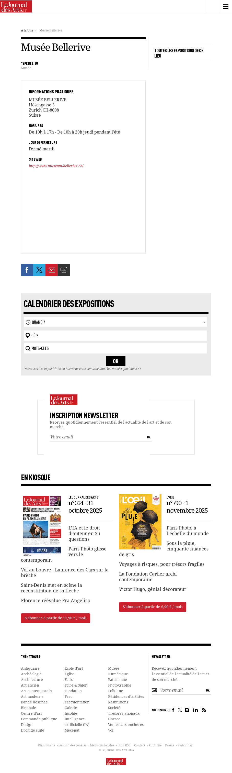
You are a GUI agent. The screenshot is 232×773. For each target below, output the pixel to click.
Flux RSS (124, 745)
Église (70, 674)
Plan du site (46, 745)
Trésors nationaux (124, 713)
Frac (68, 697)
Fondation (73, 691)
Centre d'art (31, 713)
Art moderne (32, 697)
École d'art (74, 668)
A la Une (27, 30)
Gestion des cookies (72, 745)
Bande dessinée (34, 702)
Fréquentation (77, 702)
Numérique (118, 674)
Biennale (28, 708)
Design (26, 725)
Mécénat (72, 730)
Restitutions (118, 702)
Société (114, 708)
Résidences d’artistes (126, 697)
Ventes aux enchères (126, 725)
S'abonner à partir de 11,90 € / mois (55, 618)
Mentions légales (102, 745)
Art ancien (30, 685)
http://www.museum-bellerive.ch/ (56, 166)
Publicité (155, 745)
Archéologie (31, 674)
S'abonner (185, 745)
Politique (115, 691)
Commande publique (39, 719)
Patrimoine (117, 680)
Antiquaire (30, 668)
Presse (169, 745)
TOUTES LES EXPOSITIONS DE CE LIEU (178, 53)
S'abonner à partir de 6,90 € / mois (152, 607)
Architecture (32, 680)
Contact (139, 745)
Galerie (71, 708)
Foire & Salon (76, 685)
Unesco (114, 719)
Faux (69, 680)
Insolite (71, 713)
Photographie (119, 685)
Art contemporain (36, 691)
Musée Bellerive (50, 30)
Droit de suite (32, 730)
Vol (110, 730)
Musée (26, 68)
